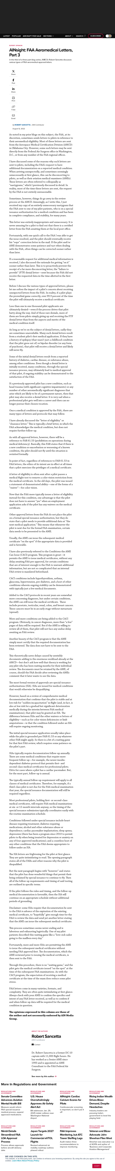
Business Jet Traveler (11, 1146)
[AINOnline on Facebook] (2, 1125)
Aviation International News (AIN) (14, 1139)
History (92, 1142)
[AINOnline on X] (10, 1125)
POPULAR (16, 36)
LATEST (6, 36)
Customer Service (38, 1139)
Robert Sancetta (23, 80)
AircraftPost (8, 1143)
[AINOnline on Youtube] (6, 1125)
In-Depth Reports (67, 1142)
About (92, 1136)
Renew (34, 1142)
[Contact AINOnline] (36, 1000)
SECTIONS (48, 36)
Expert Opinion (15, 45)
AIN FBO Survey (10, 1136)
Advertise (94, 1147)
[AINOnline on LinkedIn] (15, 1125)
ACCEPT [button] (97, 1166)
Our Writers (94, 1139)
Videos (63, 1144)
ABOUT (69, 36)
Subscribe (95, 36)
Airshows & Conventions (69, 1150)
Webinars (64, 1147)
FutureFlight (7, 1149)
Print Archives (66, 1136)
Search (80, 36)
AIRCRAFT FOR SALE (32, 36)
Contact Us (94, 1144)
